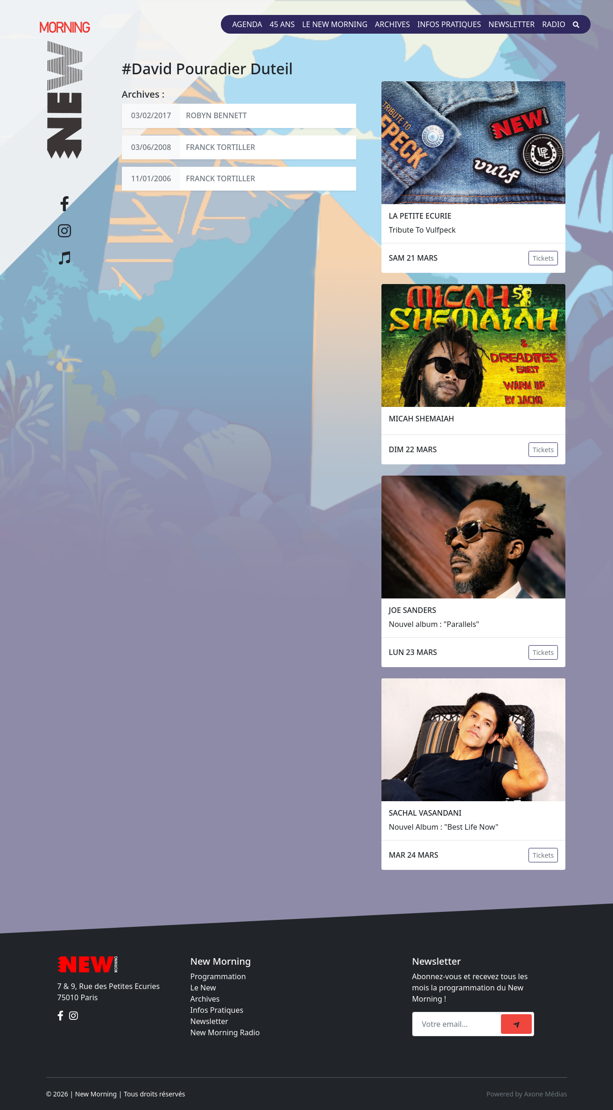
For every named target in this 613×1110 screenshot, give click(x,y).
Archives (392, 24)
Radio (553, 24)
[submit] (516, 1024)
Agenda (247, 24)
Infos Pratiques (217, 1010)
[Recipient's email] (458, 1024)
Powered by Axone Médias (526, 1093)
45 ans (282, 24)
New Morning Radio (225, 1032)
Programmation (218, 976)
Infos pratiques (449, 24)
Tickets (543, 258)
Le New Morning (334, 24)
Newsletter (511, 24)
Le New (203, 987)
